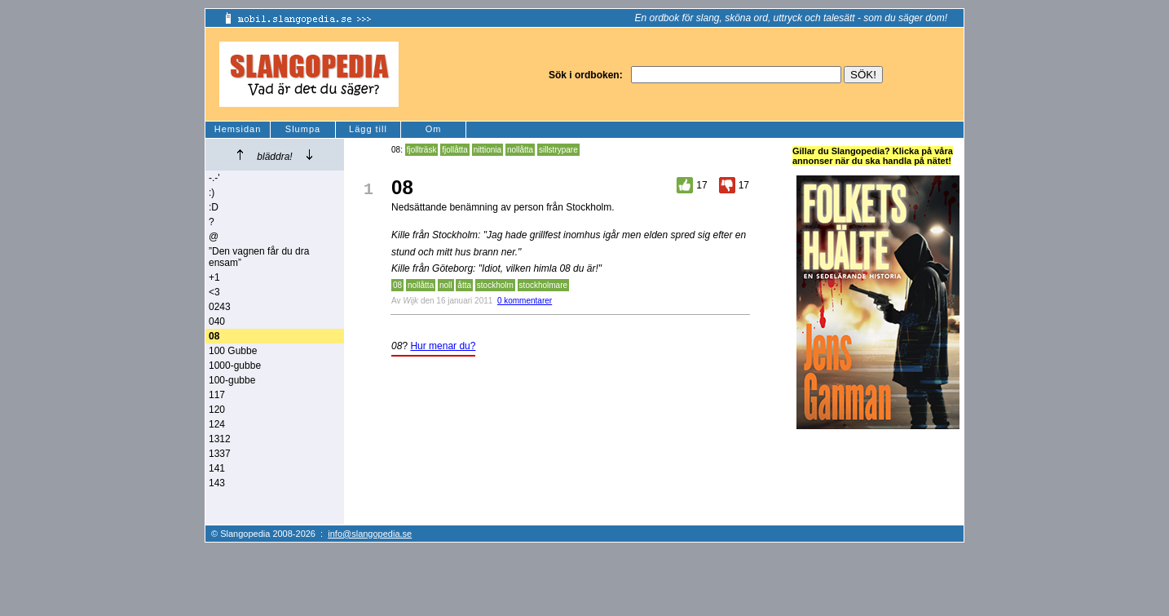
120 (217, 409)
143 (217, 483)
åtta (464, 285)
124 (217, 424)
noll (445, 285)
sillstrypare (558, 149)
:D (213, 207)
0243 (220, 306)
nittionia (487, 149)
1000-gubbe (235, 365)
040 (217, 321)
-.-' (214, 178)
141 (217, 468)
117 (217, 395)
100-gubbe (232, 380)
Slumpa (302, 129)
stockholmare (543, 285)
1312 (220, 439)
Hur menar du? (442, 346)
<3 (214, 292)
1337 (220, 453)
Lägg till (368, 129)
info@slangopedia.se (370, 533)
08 (397, 285)
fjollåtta (455, 149)
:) (211, 192)
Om (434, 129)
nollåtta (520, 149)
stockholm (495, 285)
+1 (214, 277)
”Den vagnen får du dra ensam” (259, 257)
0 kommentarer (524, 300)
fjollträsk (422, 149)
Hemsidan (238, 129)
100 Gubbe (233, 351)
